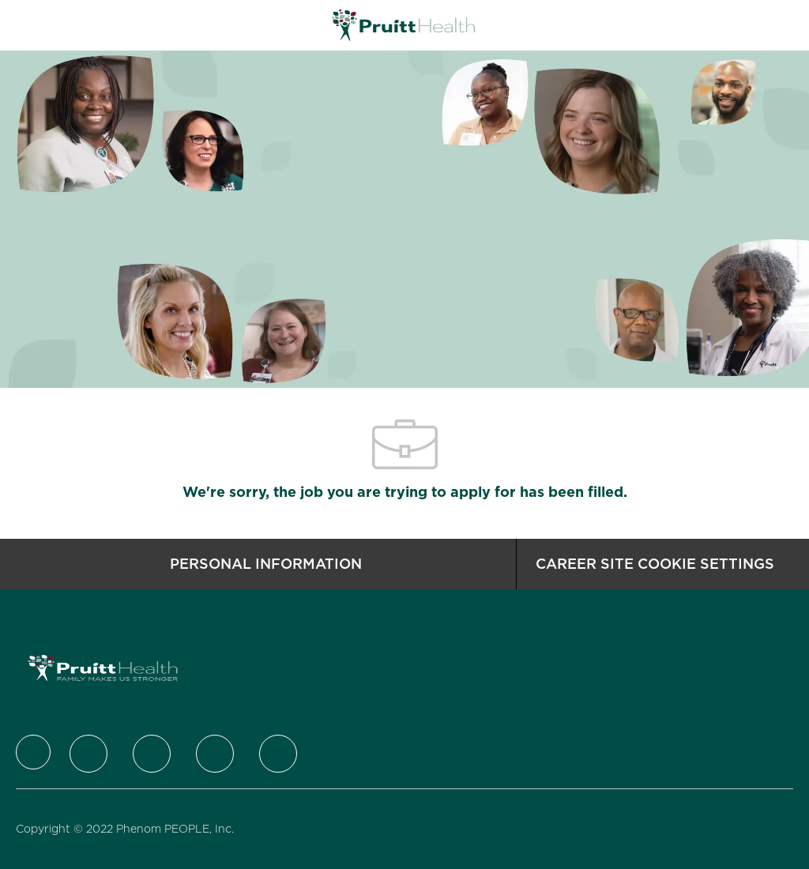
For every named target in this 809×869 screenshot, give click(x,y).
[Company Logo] (403, 24)
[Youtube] (278, 754)
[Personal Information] (266, 564)
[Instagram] (215, 754)
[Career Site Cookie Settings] (655, 564)
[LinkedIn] (152, 754)
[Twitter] (88, 754)
